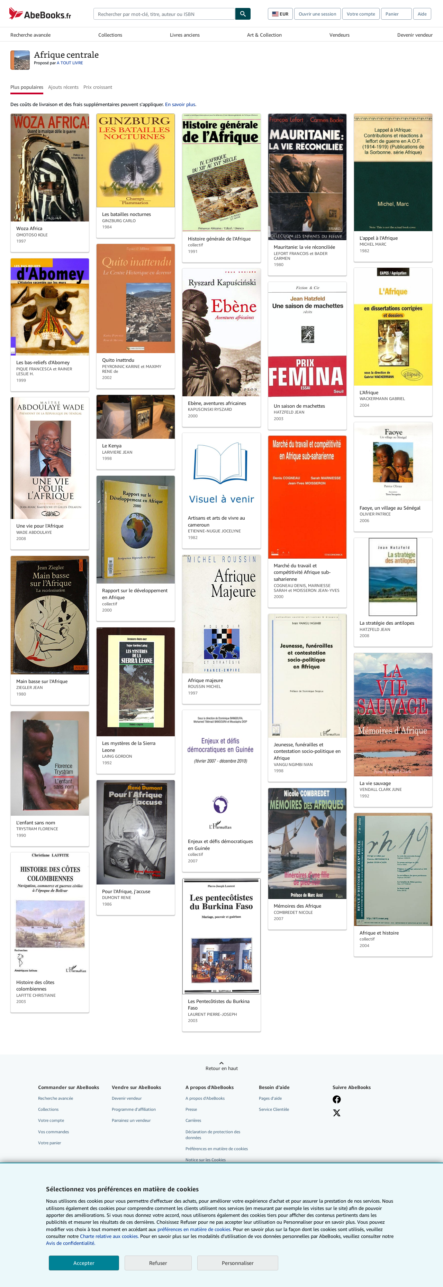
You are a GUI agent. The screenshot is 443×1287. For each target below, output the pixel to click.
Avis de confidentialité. (70, 1243)
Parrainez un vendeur (131, 1120)
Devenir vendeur (415, 35)
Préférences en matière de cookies (217, 1148)
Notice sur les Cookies (206, 1159)
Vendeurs (339, 35)
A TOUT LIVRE (70, 62)
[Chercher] (243, 14)
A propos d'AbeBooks (205, 1098)
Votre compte (361, 14)
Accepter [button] (83, 1263)
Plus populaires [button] (26, 87)
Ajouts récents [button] (63, 87)
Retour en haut (222, 1068)
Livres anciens (185, 35)
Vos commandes (53, 1131)
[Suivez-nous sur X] (337, 1113)
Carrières (193, 1120)
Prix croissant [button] (97, 87)
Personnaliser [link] (238, 1263)
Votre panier (49, 1142)
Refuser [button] (158, 1263)
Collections (110, 35)
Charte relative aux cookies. (110, 1236)
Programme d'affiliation (134, 1109)
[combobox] (164, 14)
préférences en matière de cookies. (194, 1229)
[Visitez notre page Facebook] (337, 1099)
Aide (422, 14)
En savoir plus (180, 104)
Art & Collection (264, 35)
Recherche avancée (30, 35)
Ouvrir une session (317, 14)
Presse (191, 1109)
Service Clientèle (274, 1109)
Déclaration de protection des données (213, 1134)
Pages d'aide (270, 1098)
